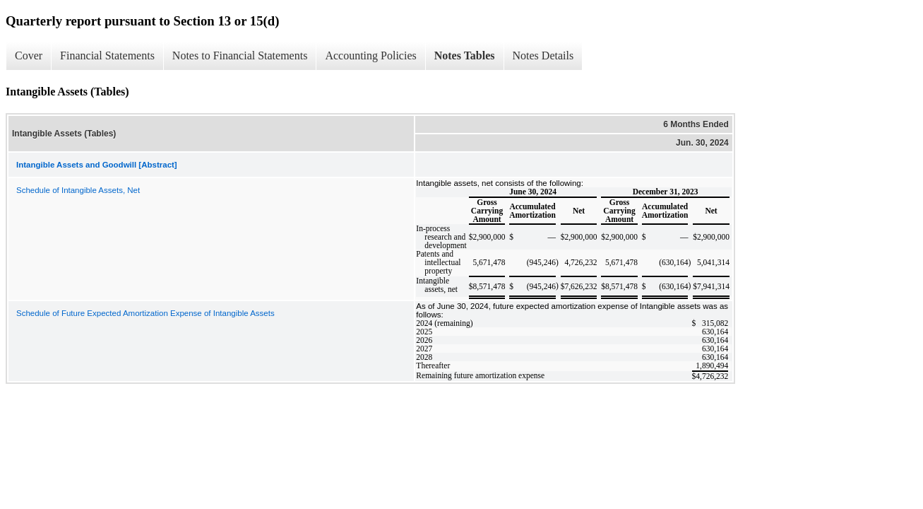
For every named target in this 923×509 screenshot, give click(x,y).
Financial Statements (107, 55)
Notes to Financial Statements (240, 55)
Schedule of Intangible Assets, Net (78, 190)
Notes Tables (464, 55)
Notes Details (543, 55)
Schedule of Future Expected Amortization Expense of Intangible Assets (145, 313)
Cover (28, 55)
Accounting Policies (370, 55)
